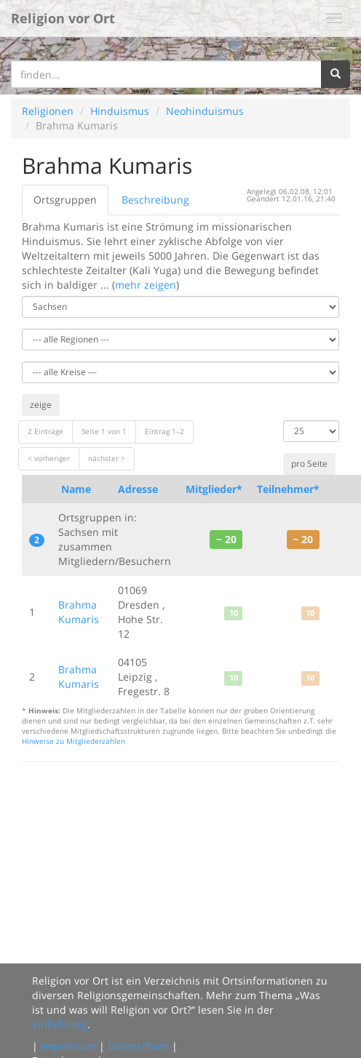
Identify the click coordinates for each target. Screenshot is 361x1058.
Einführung (59, 1024)
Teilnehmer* (288, 489)
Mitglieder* (214, 489)
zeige (41, 404)
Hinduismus (119, 111)
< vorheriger (49, 458)
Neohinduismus (205, 111)
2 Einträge (45, 431)
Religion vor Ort (63, 18)
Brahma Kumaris (78, 612)
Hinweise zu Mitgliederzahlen (73, 741)
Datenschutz (138, 1046)
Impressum (68, 1046)
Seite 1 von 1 (104, 431)
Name (76, 489)
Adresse (138, 489)
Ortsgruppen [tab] (65, 200)
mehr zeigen (145, 285)
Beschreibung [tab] (155, 200)
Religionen (48, 111)
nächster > (106, 458)
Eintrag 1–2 (164, 431)
